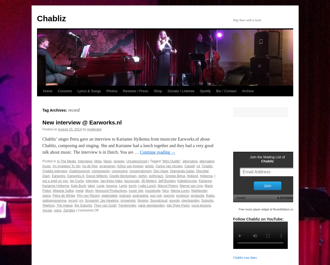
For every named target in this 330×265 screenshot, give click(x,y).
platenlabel (109, 196)
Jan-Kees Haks (111, 181)
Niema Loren (180, 191)
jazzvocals (131, 181)
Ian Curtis (77, 181)
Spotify (205, 91)
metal (79, 191)
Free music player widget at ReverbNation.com (267, 209)
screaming (127, 201)
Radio (210, 196)
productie (197, 196)
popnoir (169, 196)
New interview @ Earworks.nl (82, 122)
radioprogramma (54, 201)
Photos (111, 91)
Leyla (123, 186)
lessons (111, 186)
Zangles (69, 210)
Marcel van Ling (191, 186)
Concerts (65, 91)
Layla (100, 186)
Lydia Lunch (147, 186)
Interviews (85, 161)
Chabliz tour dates (245, 258)
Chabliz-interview (55, 171)
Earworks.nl (75, 176)
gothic (142, 176)
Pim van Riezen (88, 196)
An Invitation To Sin (67, 166)
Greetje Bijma (175, 176)
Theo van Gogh (105, 205)
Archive (248, 91)
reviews (119, 161)
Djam (46, 176)
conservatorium (140, 171)
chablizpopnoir (79, 171)
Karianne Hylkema (56, 186)
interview (92, 181)
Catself (189, 166)
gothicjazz (156, 176)
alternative (190, 161)
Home (48, 91)
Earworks (58, 176)
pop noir (156, 196)
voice (58, 210)
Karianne (205, 181)
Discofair (202, 171)
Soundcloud (158, 201)
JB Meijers (148, 181)
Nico (165, 191)
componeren (101, 171)
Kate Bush (78, 186)
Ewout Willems (97, 176)
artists (149, 166)
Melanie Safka (63, 191)
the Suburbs (83, 205)
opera (47, 196)
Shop (158, 91)
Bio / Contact (226, 91)
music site (136, 191)
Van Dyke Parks (178, 205)
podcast (125, 196)
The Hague (64, 205)
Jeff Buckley (166, 181)
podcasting (140, 196)
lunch (133, 186)
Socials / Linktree (181, 91)
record (72, 201)
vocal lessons (201, 205)
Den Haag (160, 171)
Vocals (47, 210)
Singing (142, 201)
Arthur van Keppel (130, 166)
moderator (94, 129)
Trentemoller (127, 205)
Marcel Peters (168, 186)
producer (182, 196)
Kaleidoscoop (187, 181)
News (107, 161)
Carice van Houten (169, 166)
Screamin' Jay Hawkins (102, 201)
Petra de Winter (64, 196)
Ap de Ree (90, 166)
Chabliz (51, 18)
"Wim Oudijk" (171, 161)
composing (120, 171)
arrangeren (107, 166)
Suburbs (207, 201)
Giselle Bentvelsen (123, 176)
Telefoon (49, 205)
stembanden (190, 201)
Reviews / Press (135, 91)
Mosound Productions (111, 191)
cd (198, 166)
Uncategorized (136, 161)
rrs (81, 201)
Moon (89, 191)
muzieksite (153, 191)
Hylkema (206, 176)
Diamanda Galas (182, 171)
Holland (192, 176)
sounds (174, 201)
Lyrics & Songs (89, 91)
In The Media (66, 161)
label (91, 186)
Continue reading (157, 152)
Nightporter (199, 191)
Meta (98, 161)
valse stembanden (151, 205)
